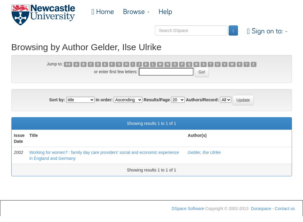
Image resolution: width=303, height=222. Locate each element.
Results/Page (157, 99)
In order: (104, 99)
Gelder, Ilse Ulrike (204, 152)
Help (165, 12)
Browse (136, 12)
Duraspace (261, 208)
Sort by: (57, 99)
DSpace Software (188, 208)
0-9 (68, 64)
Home (104, 12)
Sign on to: (268, 31)
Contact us (285, 208)
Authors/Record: (202, 99)
